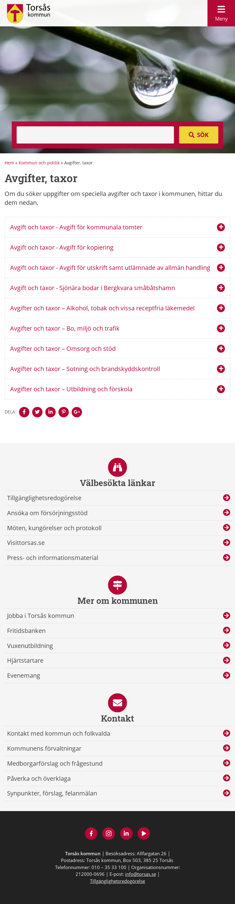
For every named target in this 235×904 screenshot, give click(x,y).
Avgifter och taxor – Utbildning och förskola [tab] (71, 389)
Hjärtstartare (25, 660)
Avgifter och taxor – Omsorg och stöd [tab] (63, 348)
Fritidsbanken (26, 630)
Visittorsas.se (26, 542)
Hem (9, 163)
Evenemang (23, 675)
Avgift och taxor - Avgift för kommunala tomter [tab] (76, 227)
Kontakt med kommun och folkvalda (58, 733)
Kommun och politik (39, 163)
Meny (221, 12)
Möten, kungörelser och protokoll (54, 528)
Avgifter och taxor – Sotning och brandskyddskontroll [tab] (85, 369)
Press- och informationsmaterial (52, 558)
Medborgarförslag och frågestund (55, 763)
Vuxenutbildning (30, 646)
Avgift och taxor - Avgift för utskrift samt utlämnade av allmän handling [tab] (110, 267)
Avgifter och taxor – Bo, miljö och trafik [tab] (65, 328)
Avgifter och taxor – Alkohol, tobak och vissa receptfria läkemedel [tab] (102, 308)
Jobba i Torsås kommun (40, 615)
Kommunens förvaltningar (44, 748)
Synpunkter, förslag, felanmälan (52, 793)
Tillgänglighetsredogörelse (44, 498)
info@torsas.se (140, 874)
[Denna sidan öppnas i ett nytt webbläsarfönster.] (24, 412)
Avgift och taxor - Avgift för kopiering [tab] (62, 247)
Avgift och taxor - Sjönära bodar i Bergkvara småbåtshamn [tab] (92, 288)
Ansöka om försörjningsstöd (47, 513)
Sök (203, 135)
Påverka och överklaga (39, 778)
